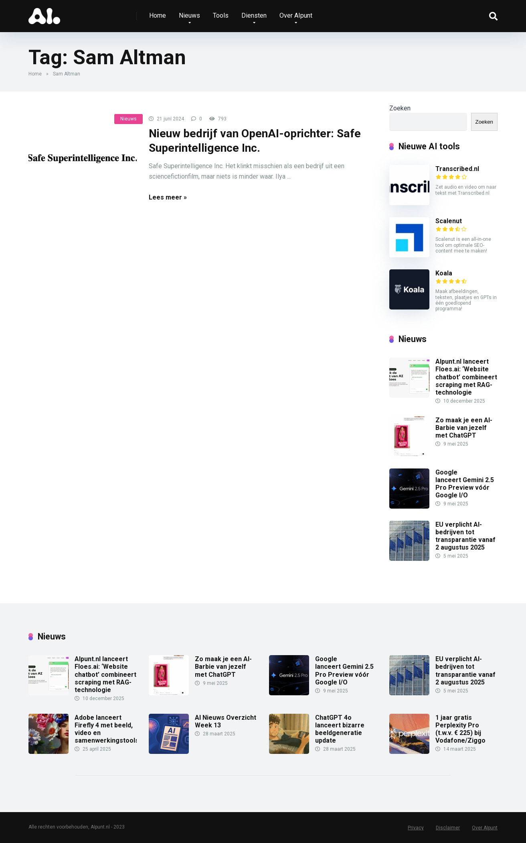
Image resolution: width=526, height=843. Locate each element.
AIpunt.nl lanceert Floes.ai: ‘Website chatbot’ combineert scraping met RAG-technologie (466, 377)
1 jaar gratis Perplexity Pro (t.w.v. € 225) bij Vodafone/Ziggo (460, 729)
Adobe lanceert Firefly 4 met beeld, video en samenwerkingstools (107, 729)
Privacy (416, 828)
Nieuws (189, 15)
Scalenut (448, 221)
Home (157, 15)
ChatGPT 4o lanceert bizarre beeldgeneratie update (339, 729)
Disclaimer (448, 828)
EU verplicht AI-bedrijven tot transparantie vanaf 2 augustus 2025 (465, 536)
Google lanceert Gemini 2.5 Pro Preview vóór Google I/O (464, 483)
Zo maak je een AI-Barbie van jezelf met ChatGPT (463, 427)
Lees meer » (168, 197)
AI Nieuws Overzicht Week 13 (225, 721)
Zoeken (400, 108)
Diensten (254, 15)
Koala (443, 273)
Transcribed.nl (457, 169)
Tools (221, 15)
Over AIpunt (295, 15)
